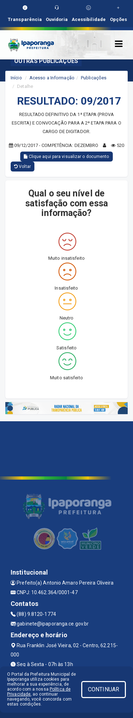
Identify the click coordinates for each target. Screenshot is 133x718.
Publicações (93, 77)
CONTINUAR (103, 689)
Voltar (22, 166)
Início (16, 77)
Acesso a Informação (51, 77)
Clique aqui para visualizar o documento (66, 156)
